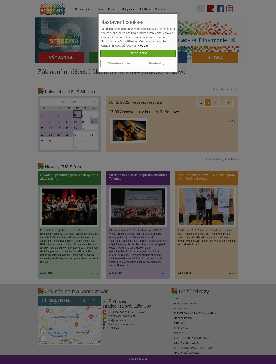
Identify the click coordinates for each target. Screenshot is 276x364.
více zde (143, 45)
